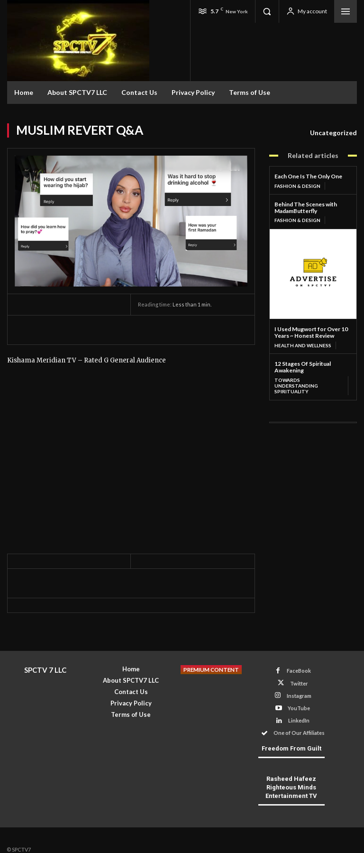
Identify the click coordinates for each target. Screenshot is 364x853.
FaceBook (299, 671)
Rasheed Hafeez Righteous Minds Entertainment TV (291, 787)
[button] (266, 11)
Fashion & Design (297, 186)
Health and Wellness (302, 345)
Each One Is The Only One (308, 176)
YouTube (299, 708)
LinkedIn (298, 720)
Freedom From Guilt (291, 748)
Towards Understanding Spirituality (296, 385)
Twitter (299, 683)
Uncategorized (333, 133)
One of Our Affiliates (299, 733)
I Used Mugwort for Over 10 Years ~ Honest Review (311, 332)
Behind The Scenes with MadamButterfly (305, 207)
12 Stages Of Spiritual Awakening (302, 367)
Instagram (299, 696)
